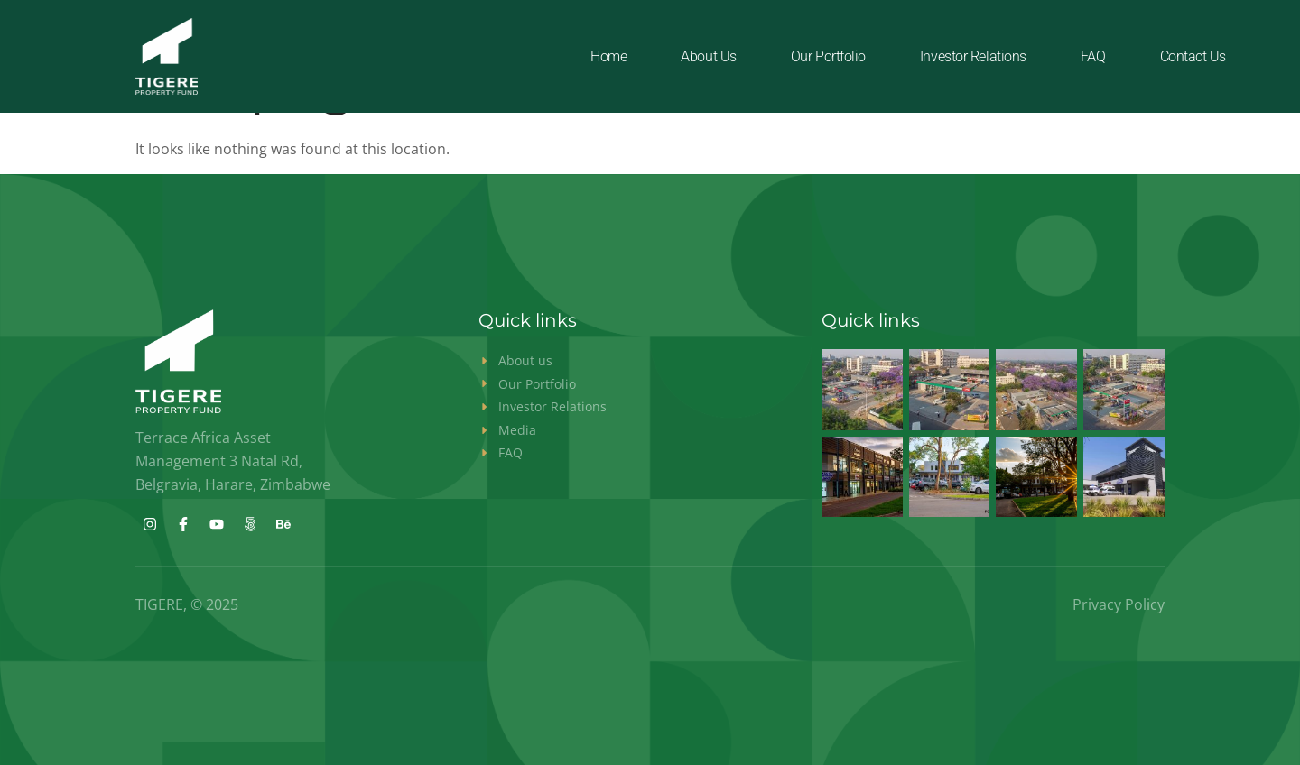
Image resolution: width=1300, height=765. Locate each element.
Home (608, 56)
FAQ (1093, 56)
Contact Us (1193, 56)
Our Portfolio (828, 56)
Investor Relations (973, 56)
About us (708, 56)
